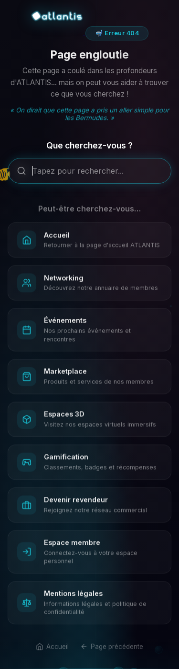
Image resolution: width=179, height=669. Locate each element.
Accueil (52, 653)
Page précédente (111, 653)
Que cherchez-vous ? (89, 148)
